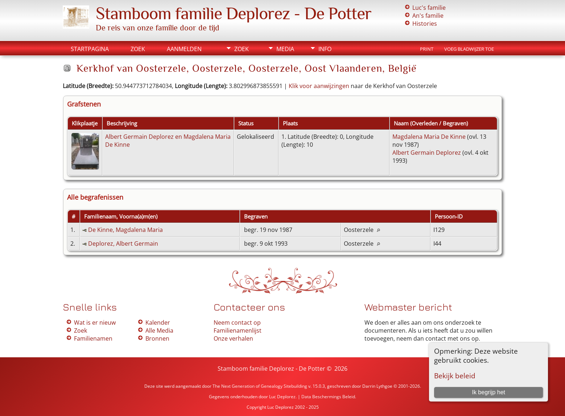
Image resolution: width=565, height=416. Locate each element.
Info (324, 49)
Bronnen (157, 338)
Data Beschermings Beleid (328, 397)
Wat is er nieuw (95, 322)
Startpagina (90, 49)
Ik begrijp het (488, 392)
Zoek (138, 49)
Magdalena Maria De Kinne (429, 137)
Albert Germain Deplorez (426, 153)
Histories (424, 24)
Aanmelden (184, 49)
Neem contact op (237, 322)
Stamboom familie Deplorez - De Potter (233, 13)
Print (426, 49)
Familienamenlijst (237, 330)
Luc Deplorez (282, 397)
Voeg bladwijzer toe (469, 49)
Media (285, 49)
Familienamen (93, 338)
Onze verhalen (233, 338)
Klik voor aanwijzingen (319, 86)
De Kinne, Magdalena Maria (125, 230)
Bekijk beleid (454, 375)
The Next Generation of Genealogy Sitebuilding (260, 386)
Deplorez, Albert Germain (123, 243)
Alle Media (159, 330)
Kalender (157, 322)
